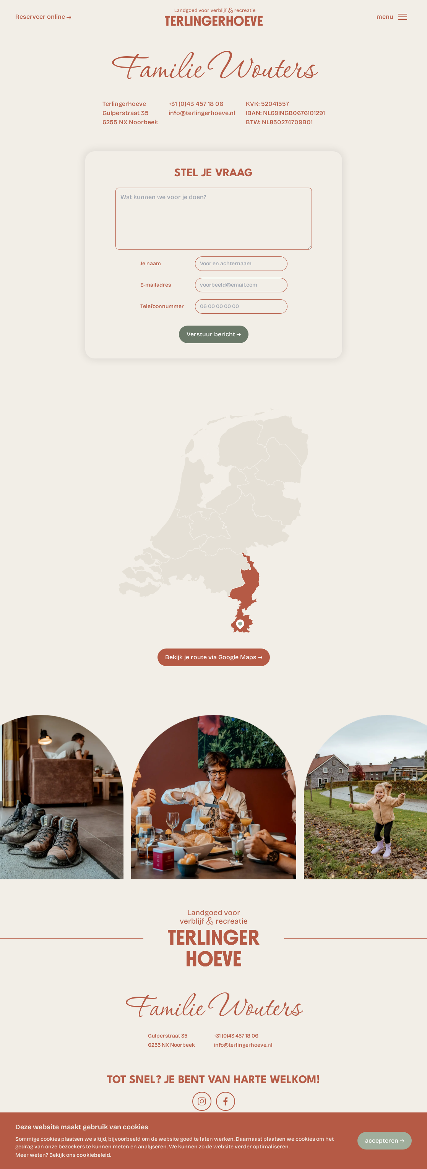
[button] (402, 17)
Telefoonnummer (162, 306)
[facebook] (225, 1101)
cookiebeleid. (93, 1155)
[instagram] (201, 1101)
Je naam (150, 263)
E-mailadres (155, 285)
